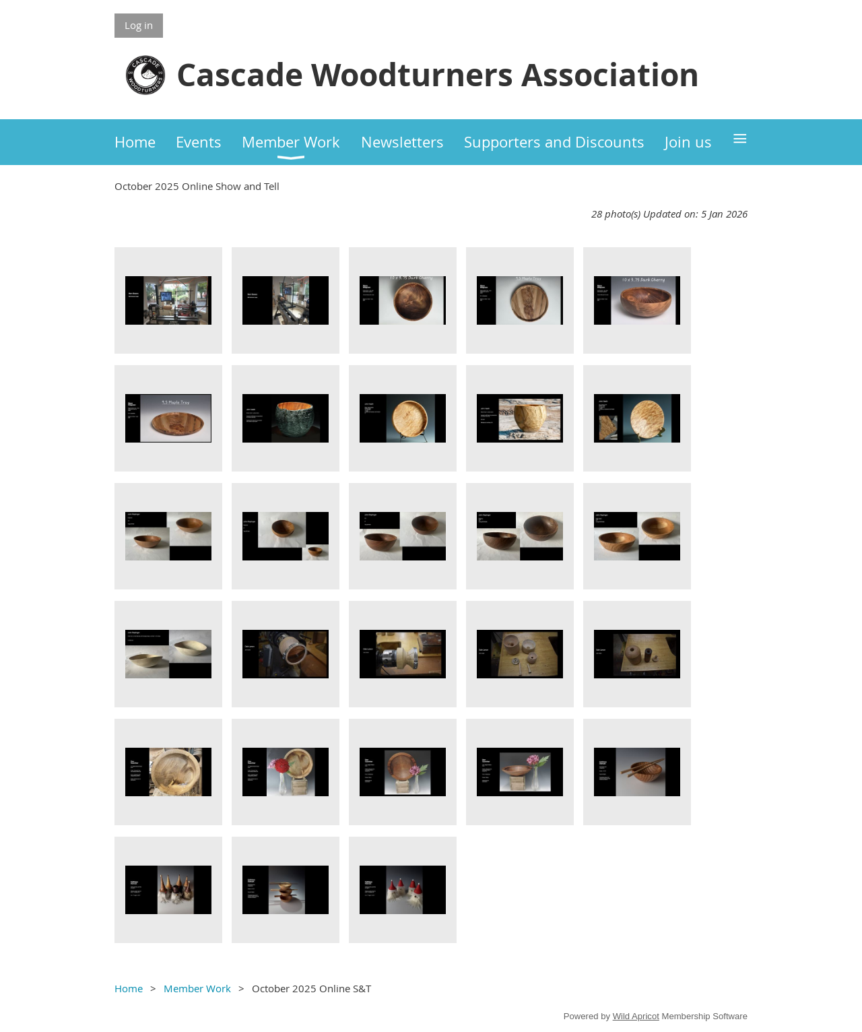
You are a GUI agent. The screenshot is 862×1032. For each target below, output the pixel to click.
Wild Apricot (636, 1016)
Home (128, 988)
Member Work (197, 988)
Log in (139, 25)
